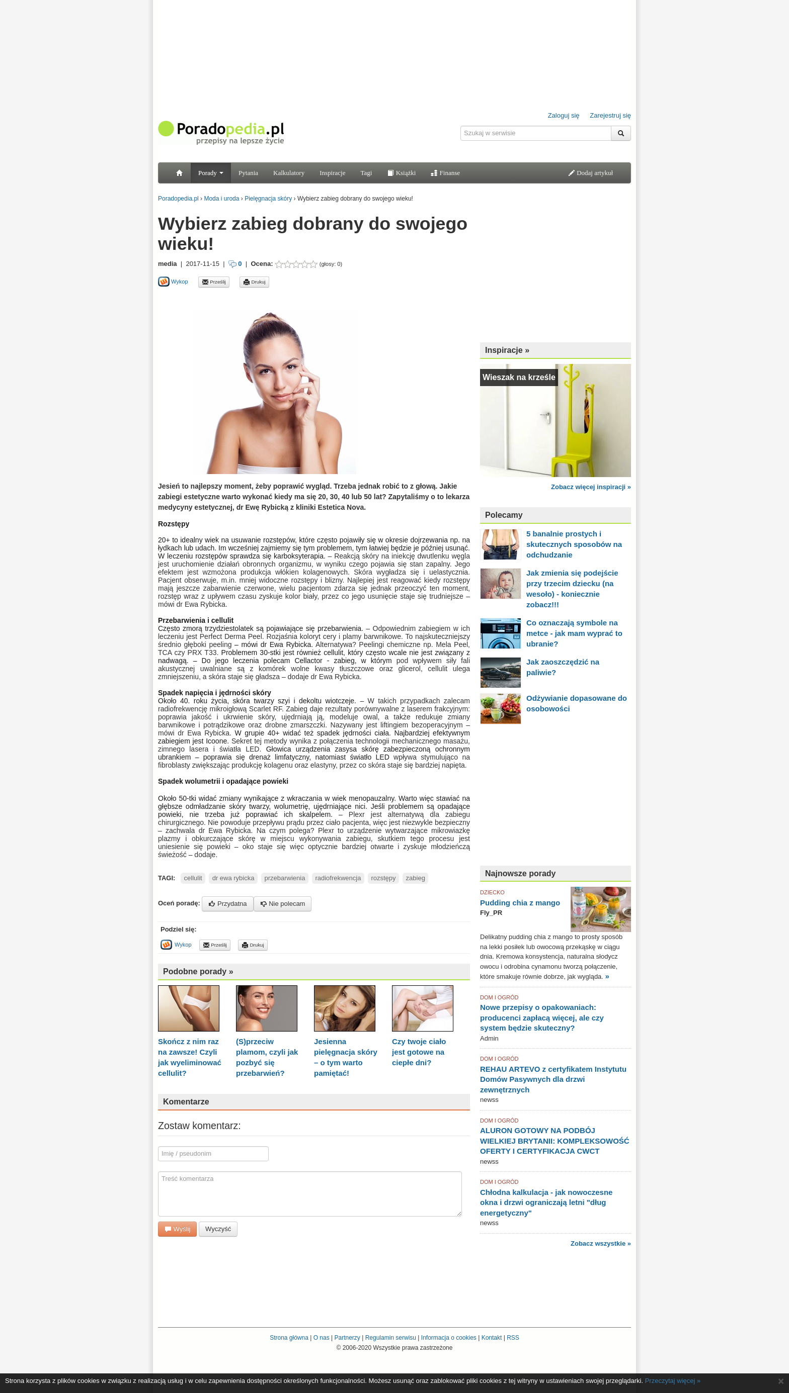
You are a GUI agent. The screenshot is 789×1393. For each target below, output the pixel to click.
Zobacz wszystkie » (601, 1243)
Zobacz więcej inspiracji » (591, 487)
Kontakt (492, 1337)
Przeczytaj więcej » (673, 1380)
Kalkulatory (288, 172)
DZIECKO (492, 892)
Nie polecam (282, 903)
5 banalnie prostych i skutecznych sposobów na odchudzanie (574, 544)
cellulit (193, 878)
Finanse (445, 172)
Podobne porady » (198, 971)
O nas (321, 1337)
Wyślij (177, 1229)
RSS (513, 1337)
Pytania (248, 172)
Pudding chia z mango (520, 902)
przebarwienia (284, 878)
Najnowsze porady (520, 873)
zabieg (415, 878)
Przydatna (227, 903)
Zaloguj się (564, 115)
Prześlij (214, 282)
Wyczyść (218, 1229)
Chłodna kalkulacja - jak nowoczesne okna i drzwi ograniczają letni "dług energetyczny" (546, 1202)
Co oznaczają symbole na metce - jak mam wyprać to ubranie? (574, 633)
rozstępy (383, 878)
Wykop (173, 281)
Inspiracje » (507, 350)
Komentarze (186, 1101)
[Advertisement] (275, 299)
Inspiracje (332, 172)
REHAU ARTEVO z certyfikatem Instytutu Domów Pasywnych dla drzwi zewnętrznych (553, 1079)
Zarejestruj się (610, 115)
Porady (210, 172)
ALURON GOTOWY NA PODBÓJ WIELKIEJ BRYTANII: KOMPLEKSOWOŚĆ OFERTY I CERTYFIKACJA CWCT (554, 1140)
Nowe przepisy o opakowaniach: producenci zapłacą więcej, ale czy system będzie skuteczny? (542, 1017)
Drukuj (254, 282)
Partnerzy (347, 1337)
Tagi (366, 172)
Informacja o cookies (449, 1337)
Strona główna (289, 1337)
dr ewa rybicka (233, 878)
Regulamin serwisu (390, 1337)
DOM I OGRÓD (499, 997)
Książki (401, 172)
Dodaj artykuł (590, 172)
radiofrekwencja (338, 878)
